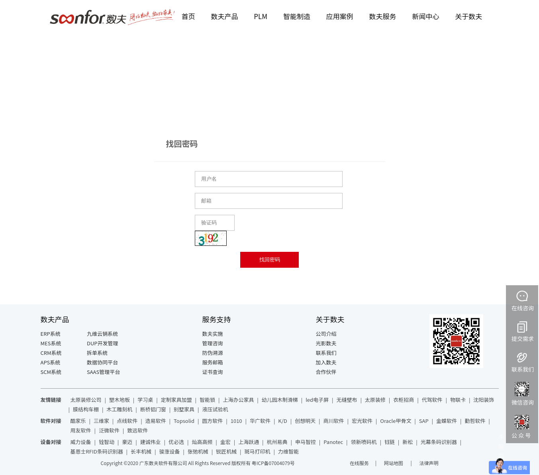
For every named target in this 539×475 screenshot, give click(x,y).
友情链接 (51, 399)
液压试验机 (215, 409)
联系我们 (326, 352)
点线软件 (127, 420)
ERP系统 (51, 333)
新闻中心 (425, 16)
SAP (424, 420)
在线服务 (359, 462)
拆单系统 (97, 352)
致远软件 (137, 430)
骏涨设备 (169, 451)
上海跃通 (248, 442)
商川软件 (333, 420)
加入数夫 (326, 362)
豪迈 (127, 442)
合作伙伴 (326, 372)
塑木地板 (119, 399)
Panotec (333, 442)
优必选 (176, 442)
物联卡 (458, 399)
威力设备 (81, 442)
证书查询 (212, 372)
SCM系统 (51, 372)
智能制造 (296, 16)
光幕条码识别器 (439, 442)
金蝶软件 (446, 420)
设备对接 (51, 442)
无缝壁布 (346, 399)
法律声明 (428, 462)
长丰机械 (141, 451)
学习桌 (145, 399)
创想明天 (305, 420)
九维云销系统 (102, 333)
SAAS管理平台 (103, 372)
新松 (407, 442)
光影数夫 (326, 343)
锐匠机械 (226, 451)
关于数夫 (468, 16)
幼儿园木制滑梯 (280, 399)
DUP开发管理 (102, 343)
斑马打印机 (257, 451)
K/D (282, 420)
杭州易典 (277, 442)
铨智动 (106, 442)
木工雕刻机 (119, 409)
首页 (188, 16)
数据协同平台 (102, 362)
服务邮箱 (212, 362)
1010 (236, 420)
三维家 (101, 420)
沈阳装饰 (483, 399)
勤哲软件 (475, 420)
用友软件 (81, 430)
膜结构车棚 (86, 409)
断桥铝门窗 (153, 409)
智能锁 (207, 399)
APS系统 (51, 362)
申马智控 (305, 442)
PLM (260, 16)
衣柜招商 (403, 399)
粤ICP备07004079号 (273, 462)
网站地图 (394, 462)
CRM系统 (51, 352)
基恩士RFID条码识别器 (97, 451)
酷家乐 (78, 420)
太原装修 (375, 399)
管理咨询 (212, 343)
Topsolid (184, 420)
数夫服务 (382, 16)
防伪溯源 (212, 352)
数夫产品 (224, 16)
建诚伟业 (150, 442)
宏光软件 (362, 420)
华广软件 (260, 420)
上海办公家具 (238, 399)
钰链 (389, 442)
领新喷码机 (364, 442)
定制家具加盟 (176, 399)
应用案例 (339, 16)
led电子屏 (317, 399)
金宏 (225, 442)
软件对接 (51, 420)
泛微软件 (109, 430)
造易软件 (155, 420)
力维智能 (288, 451)
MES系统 (51, 343)
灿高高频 (202, 442)
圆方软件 (212, 420)
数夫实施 (212, 333)
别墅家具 (184, 409)
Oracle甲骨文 (395, 420)
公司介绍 (326, 333)
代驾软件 (432, 399)
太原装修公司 (86, 399)
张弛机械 (198, 451)
